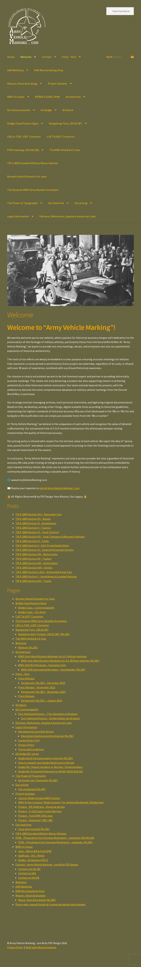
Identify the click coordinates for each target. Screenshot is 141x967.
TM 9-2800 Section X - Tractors (33, 527)
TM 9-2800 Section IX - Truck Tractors (37, 532)
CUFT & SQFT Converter (61, 136)
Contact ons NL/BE (29, 869)
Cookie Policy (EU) (29, 740)
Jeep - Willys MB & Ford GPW (34, 851)
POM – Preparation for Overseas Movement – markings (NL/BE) (55, 842)
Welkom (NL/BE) (28, 647)
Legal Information (18, 216)
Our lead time (56, 203)
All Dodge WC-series (27, 753)
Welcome (25, 57)
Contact (46, 57)
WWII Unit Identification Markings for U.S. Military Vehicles (52, 656)
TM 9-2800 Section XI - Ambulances (35, 523)
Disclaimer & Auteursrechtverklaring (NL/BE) (47, 736)
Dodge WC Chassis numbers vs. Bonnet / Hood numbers (50, 767)
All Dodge (46, 110)
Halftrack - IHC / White (31, 855)
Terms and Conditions (31, 749)
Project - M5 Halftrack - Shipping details (41, 807)
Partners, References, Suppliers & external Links (67, 216)
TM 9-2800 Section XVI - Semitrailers (36, 563)
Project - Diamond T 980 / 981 (35, 820)
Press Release (26, 678)
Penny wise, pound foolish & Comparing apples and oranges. (50, 904)
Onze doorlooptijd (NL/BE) (34, 829)
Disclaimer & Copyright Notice (36, 731)
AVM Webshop (15, 70)
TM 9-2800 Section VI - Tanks (32, 541)
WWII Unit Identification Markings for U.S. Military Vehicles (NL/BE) (60, 660)
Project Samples (57, 83)
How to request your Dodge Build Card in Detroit (46, 762)
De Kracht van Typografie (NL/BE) (38, 780)
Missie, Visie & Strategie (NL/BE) (37, 900)
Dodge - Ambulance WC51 (33, 860)
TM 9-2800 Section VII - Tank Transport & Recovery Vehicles (50, 536)
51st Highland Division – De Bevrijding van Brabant (50, 718)
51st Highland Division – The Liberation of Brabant (48, 714)
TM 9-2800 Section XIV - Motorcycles (36, 554)
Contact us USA (27, 873)
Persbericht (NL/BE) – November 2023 (43, 692)
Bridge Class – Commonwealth (36, 607)
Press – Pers (69, 57)
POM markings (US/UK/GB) (23, 150)
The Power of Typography (22, 203)
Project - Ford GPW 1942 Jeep (35, 815)
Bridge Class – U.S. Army (32, 612)
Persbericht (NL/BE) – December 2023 (43, 683)
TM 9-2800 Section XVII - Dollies (33, 567)
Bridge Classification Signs (22, 123)
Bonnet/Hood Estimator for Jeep (26, 176)
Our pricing (80, 203)
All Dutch (67, 110)
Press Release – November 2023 (36, 687)
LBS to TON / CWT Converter (24, 136)
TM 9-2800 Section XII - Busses (33, 518)
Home (10, 57)
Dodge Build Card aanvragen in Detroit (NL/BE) (45, 758)
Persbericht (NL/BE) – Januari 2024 (41, 700)
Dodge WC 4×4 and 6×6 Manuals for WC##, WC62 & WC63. (50, 771)
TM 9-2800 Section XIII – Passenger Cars (38, 514)
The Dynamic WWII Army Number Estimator (33, 190)
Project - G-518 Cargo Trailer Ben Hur (40, 811)
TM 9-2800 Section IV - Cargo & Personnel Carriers (44, 549)
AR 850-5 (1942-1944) (47, 96)
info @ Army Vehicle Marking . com (59, 488)
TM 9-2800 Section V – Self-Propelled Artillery (42, 545)
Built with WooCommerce (41, 947)
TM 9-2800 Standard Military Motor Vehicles (32, 163)
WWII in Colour (16, 96)
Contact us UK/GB (28, 877)
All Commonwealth (18, 110)
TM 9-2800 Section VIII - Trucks (33, 581)
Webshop (20, 882)
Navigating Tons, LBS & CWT (65, 123)
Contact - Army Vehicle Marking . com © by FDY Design (46, 864)
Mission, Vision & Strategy (22, 83)
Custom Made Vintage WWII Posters (39, 798)
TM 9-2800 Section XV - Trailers (33, 558)
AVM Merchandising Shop (48, 70)
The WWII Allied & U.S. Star (64, 150)
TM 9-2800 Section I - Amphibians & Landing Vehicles (46, 576)
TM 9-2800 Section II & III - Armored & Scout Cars (43, 572)
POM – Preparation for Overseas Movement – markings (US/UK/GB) (54, 837)
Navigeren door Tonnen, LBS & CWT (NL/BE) (44, 634)
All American (73, 96)
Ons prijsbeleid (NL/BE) (32, 789)
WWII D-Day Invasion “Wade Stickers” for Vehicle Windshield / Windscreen (61, 802)
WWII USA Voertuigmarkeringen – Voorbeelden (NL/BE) (53, 669)
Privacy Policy (26, 745)
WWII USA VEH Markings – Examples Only (42, 665)
